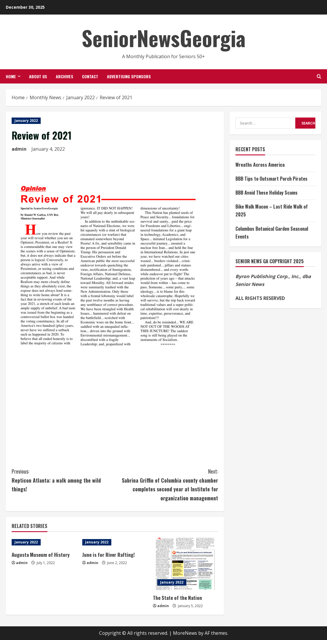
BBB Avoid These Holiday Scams (266, 192)
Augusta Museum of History (40, 554)
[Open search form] (319, 76)
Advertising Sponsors (129, 76)
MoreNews (185, 633)
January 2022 (26, 120)
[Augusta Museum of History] (44, 542)
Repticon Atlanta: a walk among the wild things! (63, 480)
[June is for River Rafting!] (114, 542)
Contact (90, 76)
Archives (64, 76)
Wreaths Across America (260, 164)
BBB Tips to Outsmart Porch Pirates (271, 178)
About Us (38, 76)
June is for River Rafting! (108, 554)
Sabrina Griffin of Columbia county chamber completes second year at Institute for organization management (166, 484)
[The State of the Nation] (185, 564)
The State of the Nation (177, 597)
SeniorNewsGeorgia (164, 37)
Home (11, 76)
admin (19, 149)
